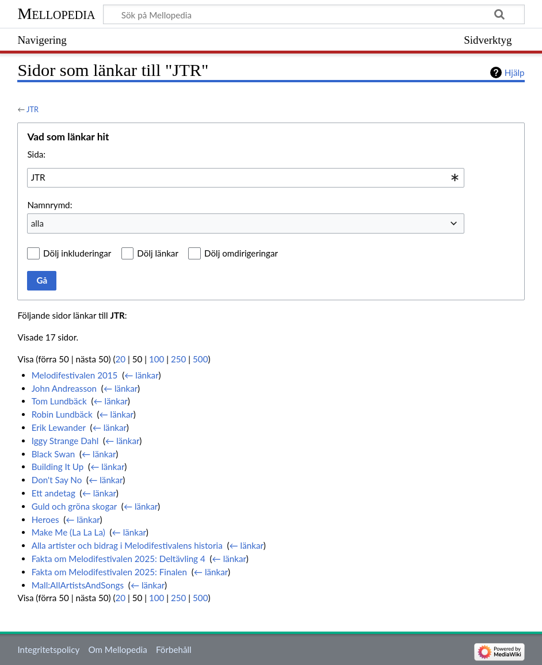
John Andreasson (64, 388)
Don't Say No (57, 480)
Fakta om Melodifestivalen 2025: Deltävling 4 (118, 558)
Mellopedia (56, 13)
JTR (32, 109)
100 (156, 359)
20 (121, 359)
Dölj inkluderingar (77, 253)
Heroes (45, 519)
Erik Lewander (59, 427)
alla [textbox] (37, 223)
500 (200, 359)
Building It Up (58, 466)
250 (178, 359)
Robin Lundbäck (62, 414)
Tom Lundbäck (59, 401)
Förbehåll (174, 649)
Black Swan (53, 454)
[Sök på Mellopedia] (314, 14)
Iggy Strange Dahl (65, 440)
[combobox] (245, 178)
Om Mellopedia (117, 649)
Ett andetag (53, 493)
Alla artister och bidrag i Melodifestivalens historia (127, 545)
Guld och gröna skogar (74, 506)
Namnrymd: (49, 205)
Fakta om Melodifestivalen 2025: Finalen (109, 572)
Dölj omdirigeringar (241, 253)
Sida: (36, 154)
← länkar (141, 375)
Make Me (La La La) (68, 532)
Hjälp (515, 72)
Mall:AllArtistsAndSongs (78, 585)
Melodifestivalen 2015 (75, 375)
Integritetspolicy (48, 649)
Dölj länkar (157, 253)
